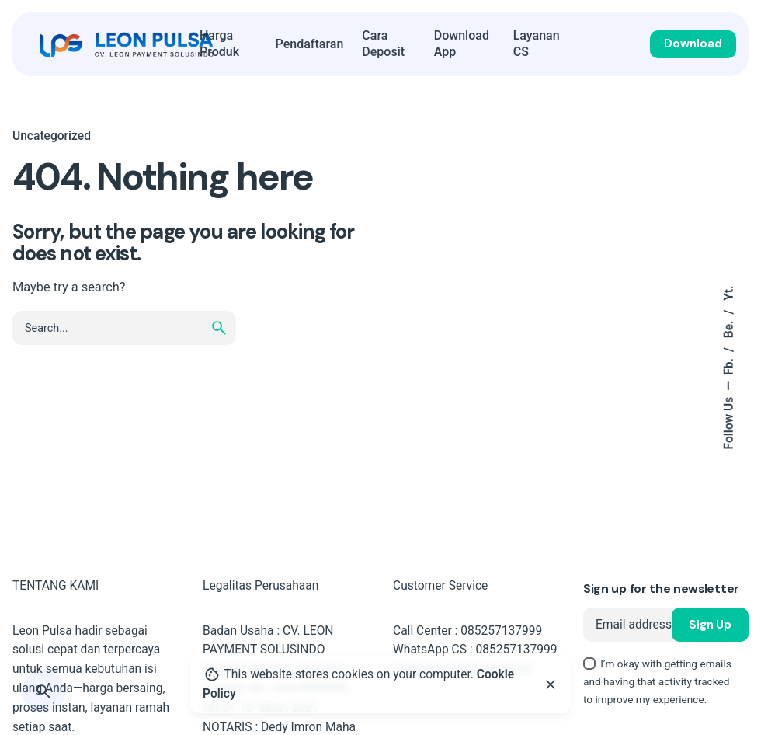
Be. (729, 328)
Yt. (729, 293)
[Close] (550, 684)
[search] (219, 328)
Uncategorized (51, 136)
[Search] (43, 691)
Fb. (729, 365)
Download (693, 43)
